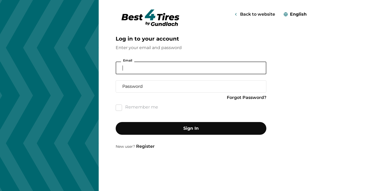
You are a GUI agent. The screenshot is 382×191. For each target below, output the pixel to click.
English (298, 14)
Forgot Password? (246, 97)
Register (145, 146)
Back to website (257, 14)
